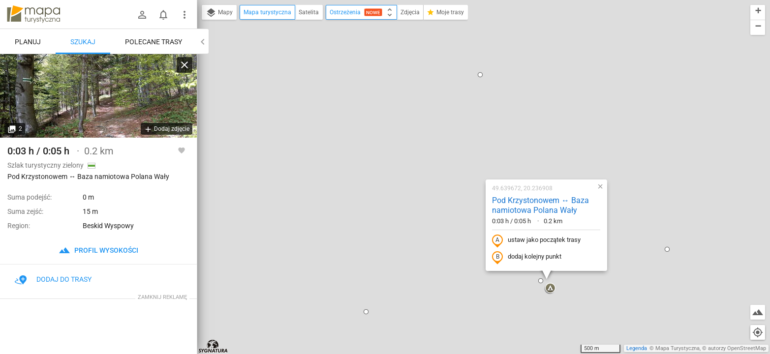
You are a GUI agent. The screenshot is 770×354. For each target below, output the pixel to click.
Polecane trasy (153, 42)
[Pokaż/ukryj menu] (184, 15)
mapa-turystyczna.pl (33, 14)
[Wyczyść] (184, 65)
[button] (302, 205)
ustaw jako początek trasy (473, 134)
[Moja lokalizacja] (757, 332)
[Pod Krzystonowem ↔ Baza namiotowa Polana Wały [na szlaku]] (98, 96)
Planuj (28, 42)
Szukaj (82, 42)
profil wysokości (98, 250)
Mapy (219, 12)
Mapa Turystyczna (677, 348)
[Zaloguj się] (142, 15)
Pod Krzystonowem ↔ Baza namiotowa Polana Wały (477, 99)
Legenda (636, 348)
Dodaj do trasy (53, 279)
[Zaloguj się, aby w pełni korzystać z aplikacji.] (181, 150)
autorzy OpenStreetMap (737, 348)
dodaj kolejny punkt (463, 151)
